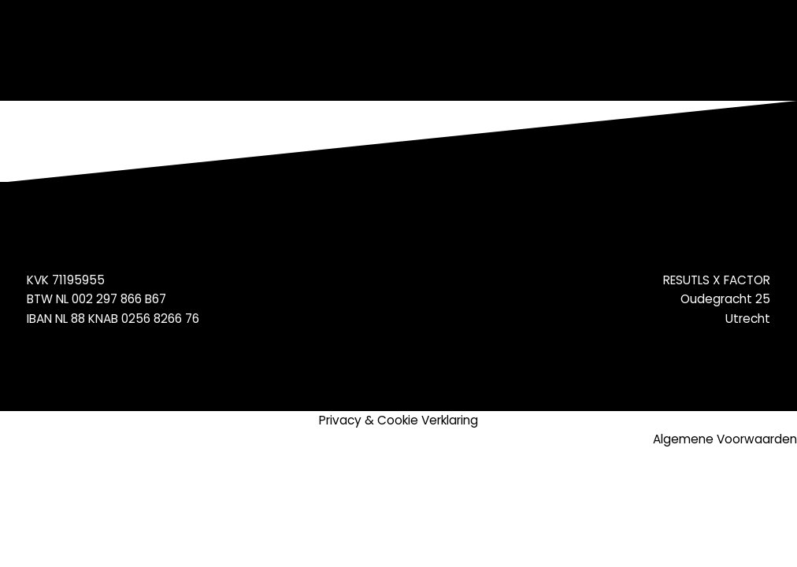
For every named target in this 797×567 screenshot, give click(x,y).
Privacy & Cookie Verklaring (398, 420)
